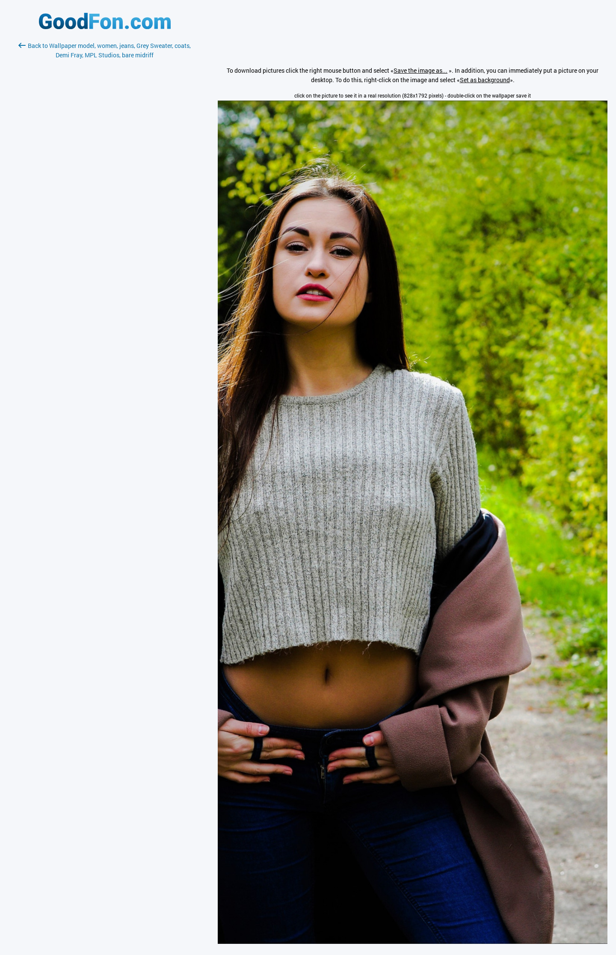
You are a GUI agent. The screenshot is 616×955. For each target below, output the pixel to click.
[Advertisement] (104, 161)
